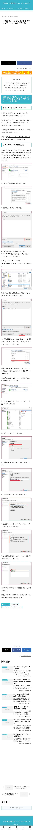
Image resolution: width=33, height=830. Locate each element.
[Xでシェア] (8, 63)
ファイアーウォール (7, 607)
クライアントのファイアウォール (17, 88)
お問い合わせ (16, 824)
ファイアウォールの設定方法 (16, 90)
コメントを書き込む (16, 807)
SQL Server (15, 604)
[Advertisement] (16, 42)
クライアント (18, 607)
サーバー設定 (6, 604)
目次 (14, 79)
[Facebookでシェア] (24, 63)
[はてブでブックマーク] (26, 650)
